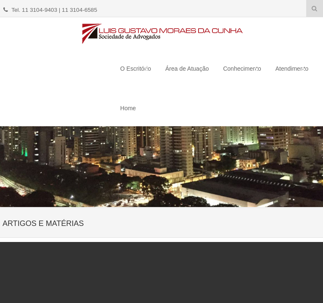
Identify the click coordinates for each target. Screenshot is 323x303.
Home (128, 108)
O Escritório (135, 68)
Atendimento (292, 68)
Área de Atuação (187, 68)
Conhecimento (242, 68)
